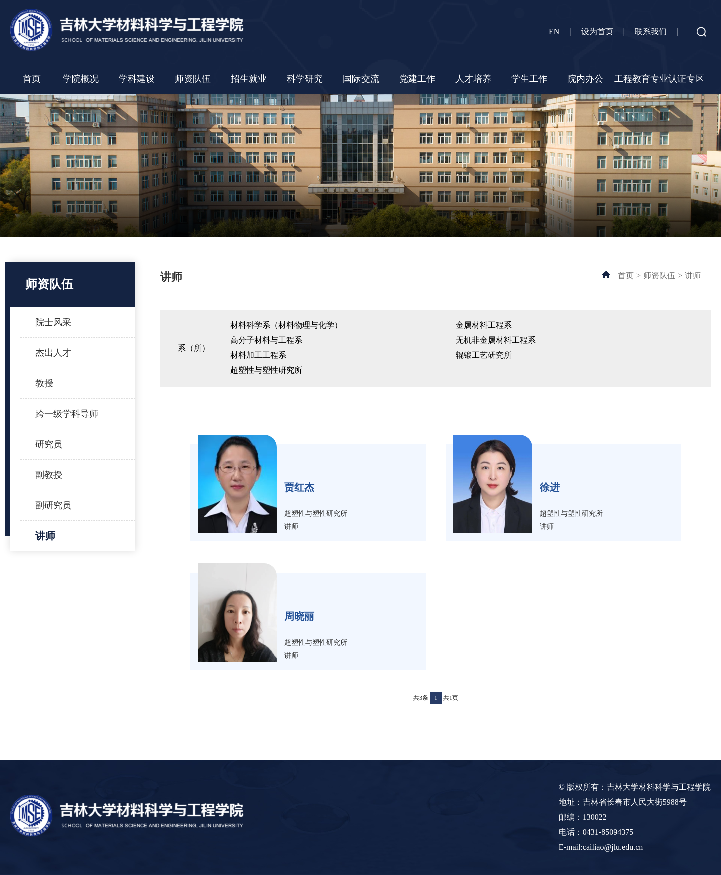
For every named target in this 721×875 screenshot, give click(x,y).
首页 (32, 79)
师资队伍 (193, 79)
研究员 (48, 444)
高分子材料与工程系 (266, 340)
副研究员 (53, 505)
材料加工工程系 (258, 355)
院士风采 (53, 322)
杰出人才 (53, 353)
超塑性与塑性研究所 (266, 370)
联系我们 (651, 31)
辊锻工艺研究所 (484, 355)
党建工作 (417, 79)
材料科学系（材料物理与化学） (286, 325)
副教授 (48, 475)
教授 (44, 383)
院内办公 (585, 79)
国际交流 (361, 79)
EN (554, 31)
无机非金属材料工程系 (496, 340)
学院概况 (81, 79)
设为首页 (597, 31)
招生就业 (249, 79)
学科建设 (137, 79)
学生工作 (529, 79)
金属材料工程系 (484, 325)
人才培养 (473, 79)
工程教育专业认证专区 (659, 79)
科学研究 (305, 79)
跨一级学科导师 (66, 414)
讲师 (45, 535)
